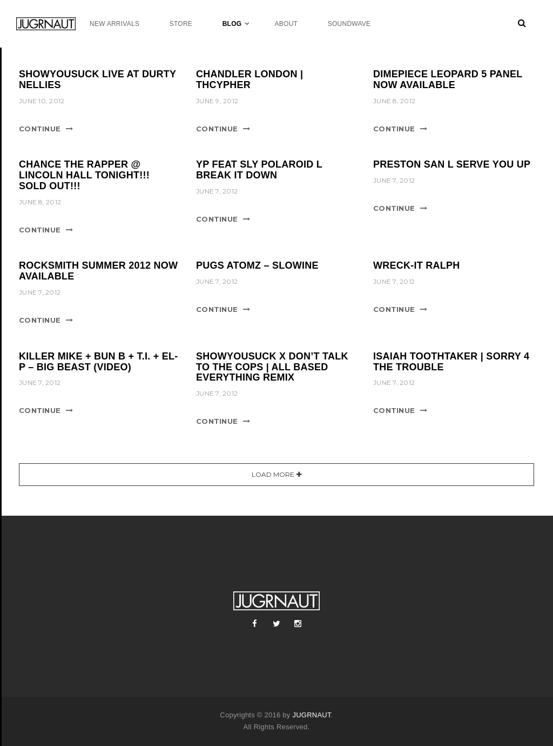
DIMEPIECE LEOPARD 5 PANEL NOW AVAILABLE (447, 79)
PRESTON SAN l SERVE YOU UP (451, 164)
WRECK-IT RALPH (416, 265)
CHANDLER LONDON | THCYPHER (249, 79)
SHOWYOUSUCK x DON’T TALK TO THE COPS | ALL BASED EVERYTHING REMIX (272, 367)
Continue (39, 128)
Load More (273, 474)
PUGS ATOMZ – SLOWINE (257, 265)
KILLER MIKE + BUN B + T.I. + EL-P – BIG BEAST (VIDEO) (98, 361)
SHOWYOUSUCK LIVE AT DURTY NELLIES (97, 79)
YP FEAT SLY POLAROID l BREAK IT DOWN (259, 170)
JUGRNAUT (311, 715)
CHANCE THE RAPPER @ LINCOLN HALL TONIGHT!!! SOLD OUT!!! (84, 175)
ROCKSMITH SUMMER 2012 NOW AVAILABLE (98, 271)
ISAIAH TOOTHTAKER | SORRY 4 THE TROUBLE (451, 361)
